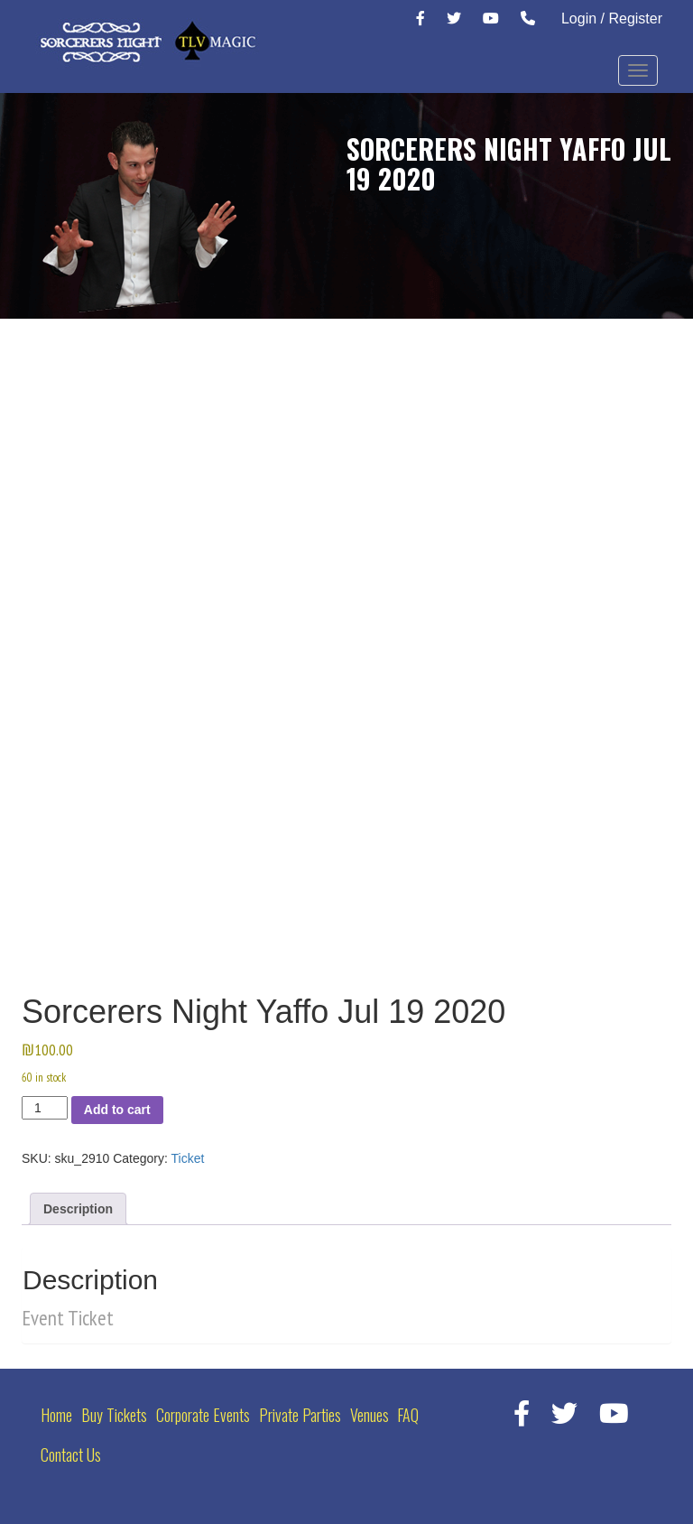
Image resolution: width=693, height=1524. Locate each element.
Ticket (188, 1158)
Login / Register (611, 18)
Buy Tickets (114, 1414)
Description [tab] (78, 1209)
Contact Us (71, 1454)
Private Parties (300, 1414)
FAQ (408, 1414)
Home (56, 1414)
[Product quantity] (45, 1108)
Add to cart (117, 1109)
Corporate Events (203, 1414)
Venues (369, 1414)
